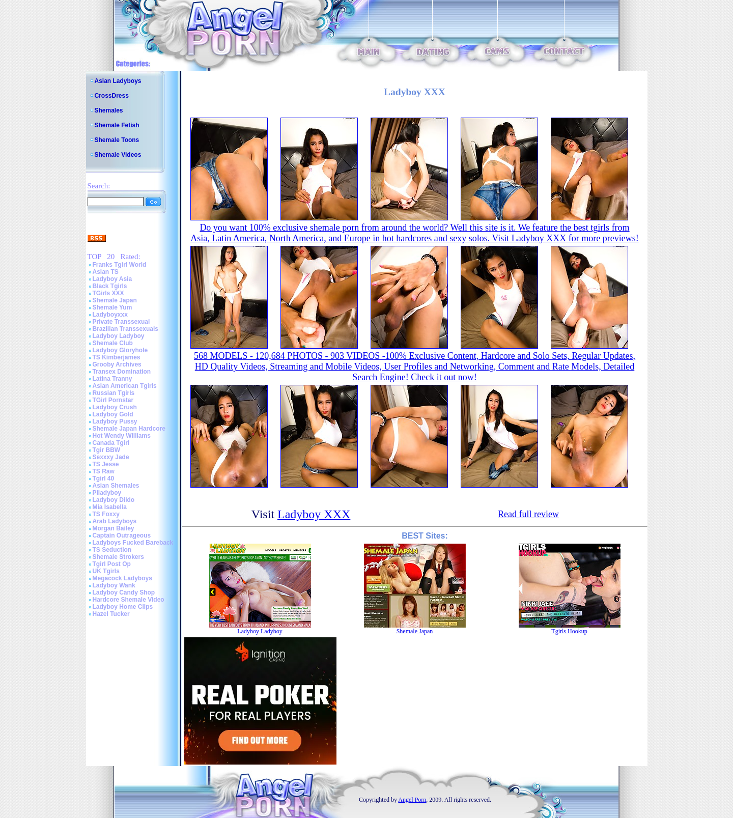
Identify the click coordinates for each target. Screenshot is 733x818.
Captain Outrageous (122, 535)
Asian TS (106, 271)
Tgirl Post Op (112, 564)
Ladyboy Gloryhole (120, 350)
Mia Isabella (110, 507)
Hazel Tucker (111, 613)
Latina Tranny (112, 378)
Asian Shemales (116, 485)
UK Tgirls (106, 571)
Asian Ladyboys (118, 80)
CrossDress (112, 95)
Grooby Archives (117, 364)
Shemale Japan (115, 300)
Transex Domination (122, 371)
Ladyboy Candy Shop (124, 592)
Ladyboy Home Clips (123, 606)
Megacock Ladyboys (122, 578)
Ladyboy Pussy (115, 421)
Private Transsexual (121, 321)
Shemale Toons (117, 140)
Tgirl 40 (104, 478)
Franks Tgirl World (120, 264)
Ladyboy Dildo (114, 499)
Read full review (528, 514)
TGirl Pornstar (113, 400)
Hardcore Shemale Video (128, 599)
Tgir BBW (107, 450)
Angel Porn (412, 799)
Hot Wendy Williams (122, 435)
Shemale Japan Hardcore (129, 428)
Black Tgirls (110, 286)
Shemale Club (113, 343)
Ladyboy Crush (115, 407)
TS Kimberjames (116, 357)
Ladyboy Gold (113, 414)
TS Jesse (106, 464)
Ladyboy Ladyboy (119, 336)
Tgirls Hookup (569, 631)
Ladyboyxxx (110, 314)
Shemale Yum (112, 307)
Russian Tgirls (114, 393)
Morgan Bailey (113, 528)
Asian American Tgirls (125, 385)
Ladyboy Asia (112, 279)
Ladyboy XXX (313, 514)
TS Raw (104, 471)
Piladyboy (107, 492)
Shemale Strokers (118, 556)
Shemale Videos (118, 154)
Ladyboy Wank (114, 585)
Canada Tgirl (111, 442)
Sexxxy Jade (111, 457)
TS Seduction (112, 549)
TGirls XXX (108, 293)
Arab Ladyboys (115, 521)
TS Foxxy (106, 514)
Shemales (109, 110)
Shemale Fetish (117, 125)
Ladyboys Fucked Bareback (133, 542)
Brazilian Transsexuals (125, 328)
